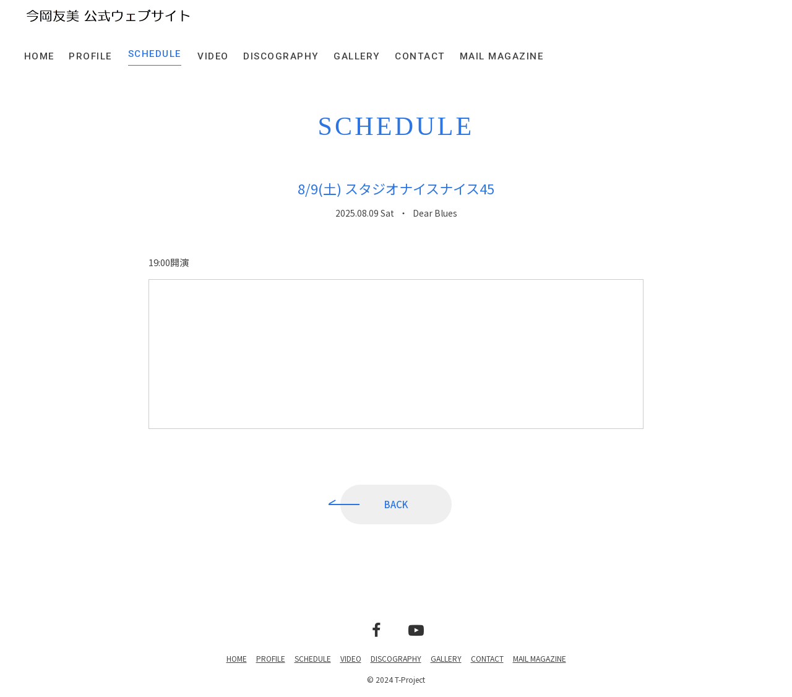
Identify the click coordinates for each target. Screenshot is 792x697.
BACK (396, 505)
